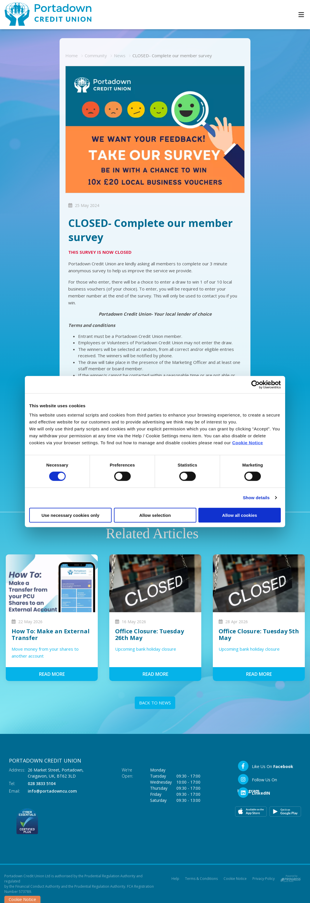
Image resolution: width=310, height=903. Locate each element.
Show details (256, 497)
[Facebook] (265, 766)
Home (71, 55)
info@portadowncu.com (52, 791)
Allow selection (155, 514)
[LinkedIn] (253, 792)
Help (175, 878)
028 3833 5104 (42, 783)
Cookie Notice (247, 442)
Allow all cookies (239, 514)
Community (96, 55)
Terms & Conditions (201, 878)
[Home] (43, 14)
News (120, 55)
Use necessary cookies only (70, 514)
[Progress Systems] (291, 877)
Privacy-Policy (263, 878)
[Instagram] (268, 779)
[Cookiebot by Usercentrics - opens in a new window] (255, 384)
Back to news (155, 703)
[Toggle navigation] (301, 14)
